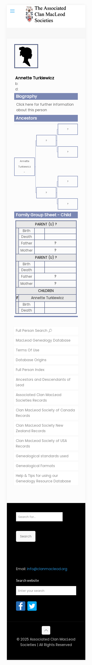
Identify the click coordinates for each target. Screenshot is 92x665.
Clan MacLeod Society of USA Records (41, 443)
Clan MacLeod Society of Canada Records (45, 413)
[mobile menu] (12, 11)
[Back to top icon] (46, 630)
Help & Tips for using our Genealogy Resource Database (43, 478)
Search (25, 536)
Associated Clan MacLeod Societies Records (38, 397)
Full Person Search (34, 330)
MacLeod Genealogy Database (43, 340)
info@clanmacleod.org (47, 568)
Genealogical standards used (42, 456)
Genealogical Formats (35, 465)
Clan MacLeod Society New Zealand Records (39, 428)
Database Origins (31, 359)
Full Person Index (30, 369)
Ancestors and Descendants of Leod (43, 382)
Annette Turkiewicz (47, 297)
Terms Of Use (27, 350)
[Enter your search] (46, 590)
